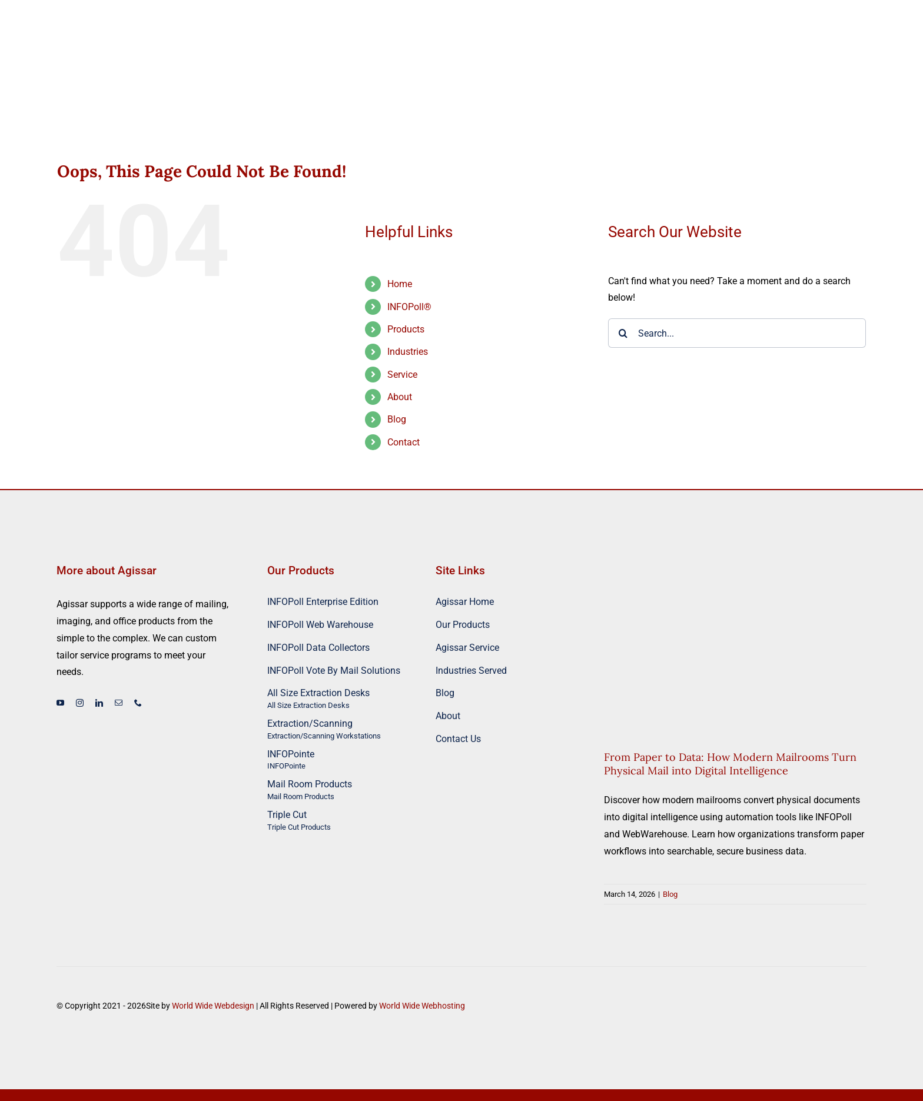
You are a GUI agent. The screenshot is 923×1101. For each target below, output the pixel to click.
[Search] (623, 333)
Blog (396, 419)
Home (399, 284)
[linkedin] (99, 703)
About (399, 397)
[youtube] (60, 703)
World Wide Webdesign (213, 1005)
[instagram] (80, 703)
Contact (403, 442)
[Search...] (737, 333)
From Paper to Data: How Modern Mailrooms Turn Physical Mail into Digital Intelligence (730, 763)
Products (405, 329)
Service (402, 374)
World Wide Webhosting (422, 1005)
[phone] (138, 703)
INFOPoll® (409, 306)
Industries (407, 351)
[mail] (118, 703)
